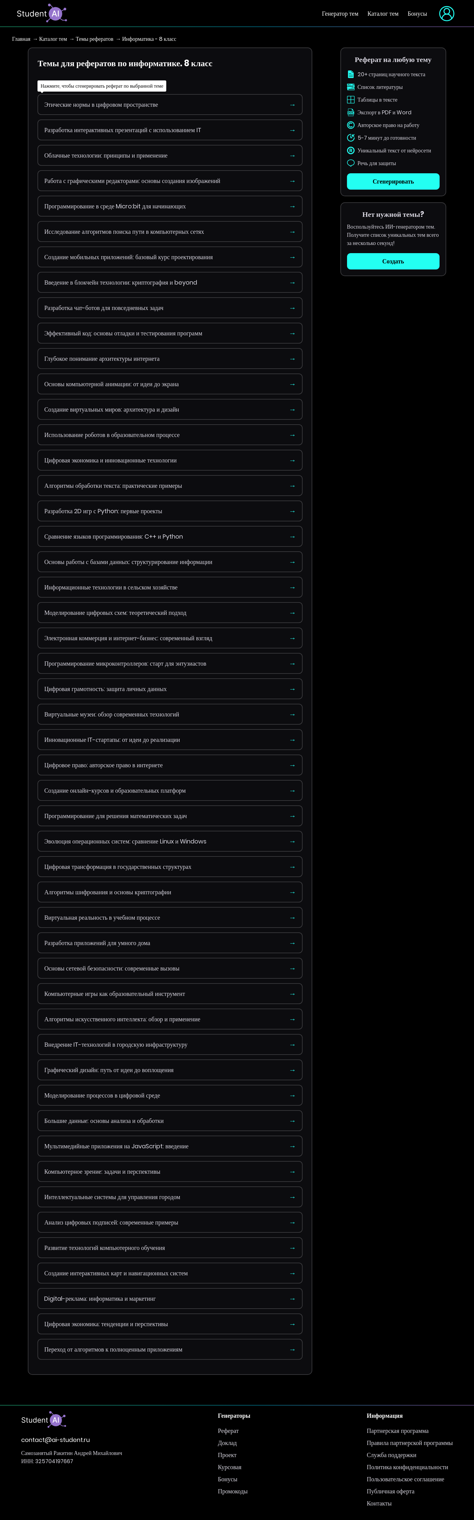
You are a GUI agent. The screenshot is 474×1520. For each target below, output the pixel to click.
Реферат (228, 1431)
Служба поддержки (391, 1455)
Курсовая (230, 1467)
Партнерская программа (398, 1431)
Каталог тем (383, 13)
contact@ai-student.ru (55, 1440)
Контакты (379, 1503)
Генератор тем (340, 13)
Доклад (227, 1443)
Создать (393, 261)
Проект (227, 1455)
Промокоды (233, 1491)
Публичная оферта (390, 1491)
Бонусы (417, 13)
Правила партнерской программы (410, 1443)
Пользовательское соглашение (405, 1479)
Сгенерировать (393, 181)
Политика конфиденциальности (407, 1467)
